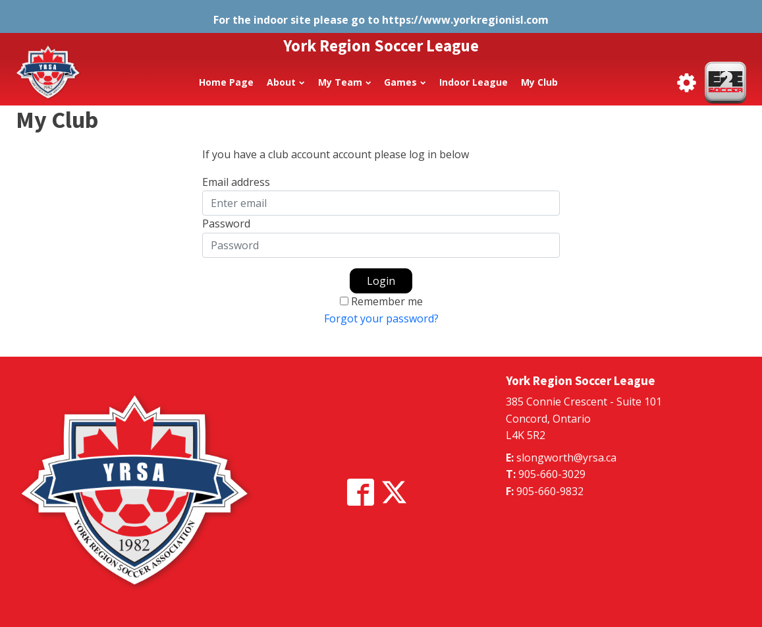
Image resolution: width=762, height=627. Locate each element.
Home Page (226, 82)
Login (381, 281)
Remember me (387, 301)
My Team (344, 82)
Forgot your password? (381, 318)
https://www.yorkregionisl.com (465, 20)
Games (404, 82)
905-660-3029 (551, 474)
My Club (539, 82)
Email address (236, 182)
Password (226, 223)
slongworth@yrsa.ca (566, 457)
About (285, 82)
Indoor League (473, 82)
